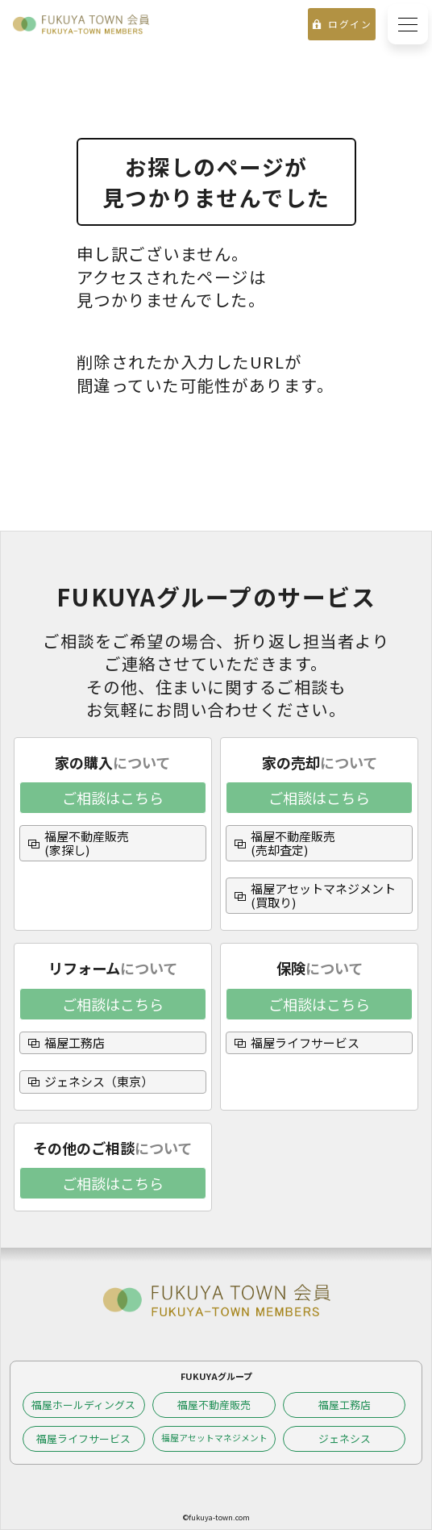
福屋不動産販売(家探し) (86, 843)
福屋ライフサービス (305, 1042)
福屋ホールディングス (83, 1404)
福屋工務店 (74, 1042)
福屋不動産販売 (214, 1404)
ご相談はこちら (113, 797)
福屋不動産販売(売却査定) (293, 843)
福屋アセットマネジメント (214, 1438)
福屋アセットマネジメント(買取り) (323, 895)
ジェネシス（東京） (98, 1081)
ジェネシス (344, 1438)
